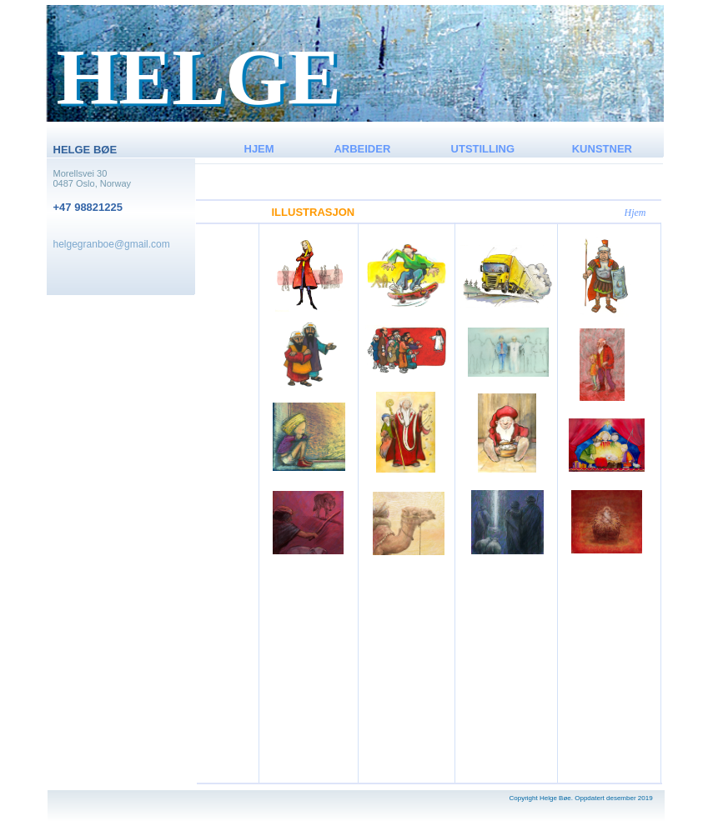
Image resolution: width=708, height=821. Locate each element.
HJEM (259, 149)
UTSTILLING (483, 149)
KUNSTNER (602, 149)
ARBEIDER (362, 149)
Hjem (635, 212)
